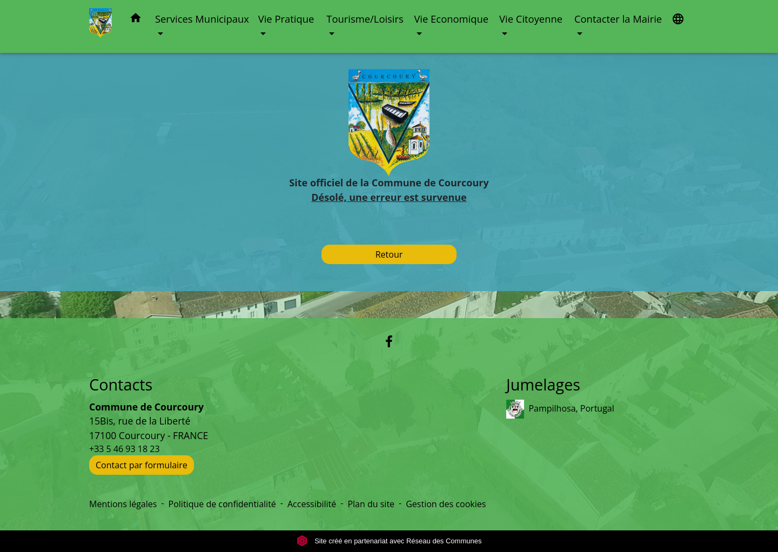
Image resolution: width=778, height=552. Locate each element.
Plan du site (370, 504)
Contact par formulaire (141, 465)
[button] (135, 19)
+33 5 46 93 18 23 (124, 449)
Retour (389, 254)
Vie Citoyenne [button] (530, 18)
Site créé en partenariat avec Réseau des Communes (389, 541)
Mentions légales (123, 504)
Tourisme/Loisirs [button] (364, 18)
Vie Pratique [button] (286, 18)
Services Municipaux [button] (202, 18)
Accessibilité (311, 504)
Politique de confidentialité (222, 504)
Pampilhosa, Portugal (560, 409)
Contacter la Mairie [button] (618, 18)
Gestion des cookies (446, 504)
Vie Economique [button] (451, 18)
